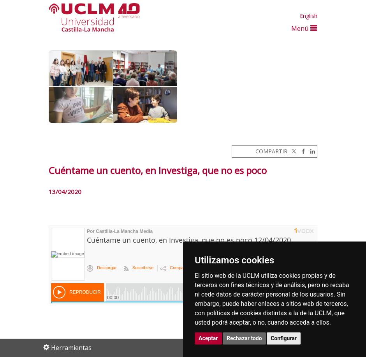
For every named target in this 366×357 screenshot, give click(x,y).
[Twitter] (293, 151)
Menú (304, 28)
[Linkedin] (310, 151)
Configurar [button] (284, 338)
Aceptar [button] (208, 338)
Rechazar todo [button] (244, 338)
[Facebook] (301, 151)
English (308, 16)
